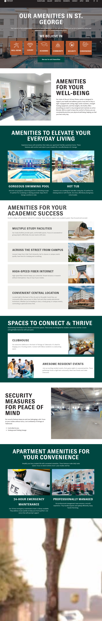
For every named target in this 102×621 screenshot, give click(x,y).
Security (72, 51)
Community (58, 51)
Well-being (16, 50)
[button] (51, 59)
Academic (44, 51)
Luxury (30, 50)
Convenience (85, 51)
